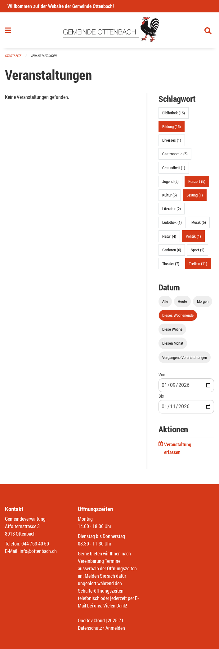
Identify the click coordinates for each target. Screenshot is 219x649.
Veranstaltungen (43, 55)
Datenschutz (90, 628)
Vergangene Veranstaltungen (184, 357)
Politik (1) (193, 236)
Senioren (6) (171, 249)
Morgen (202, 301)
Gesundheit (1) (173, 167)
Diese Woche (172, 329)
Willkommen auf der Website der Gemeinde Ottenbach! (60, 6)
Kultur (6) (169, 194)
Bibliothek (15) (173, 112)
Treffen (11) (198, 263)
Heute (182, 301)
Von (162, 374)
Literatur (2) (171, 208)
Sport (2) (197, 249)
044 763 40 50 (35, 543)
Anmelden (115, 628)
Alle (165, 301)
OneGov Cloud (91, 620)
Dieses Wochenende (178, 315)
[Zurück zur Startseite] (110, 30)
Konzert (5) (196, 181)
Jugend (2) (170, 181)
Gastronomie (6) (175, 153)
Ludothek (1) (172, 222)
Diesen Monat (172, 343)
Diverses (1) (171, 140)
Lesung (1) (194, 194)
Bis (161, 396)
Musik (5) (198, 222)
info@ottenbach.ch (38, 551)
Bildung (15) (171, 126)
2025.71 (116, 620)
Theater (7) (170, 263)
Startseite (13, 55)
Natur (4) (169, 236)
